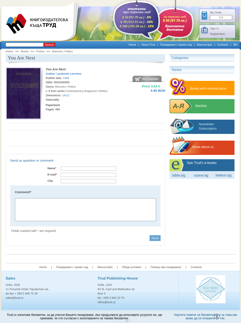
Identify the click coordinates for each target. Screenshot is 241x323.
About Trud (148, 44)
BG (235, 44)
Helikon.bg (223, 175)
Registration (217, 33)
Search (49, 44)
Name (51, 168)
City (50, 180)
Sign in (214, 28)
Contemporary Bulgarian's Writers (87, 91)
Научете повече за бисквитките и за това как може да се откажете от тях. (205, 316)
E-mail (52, 174)
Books (25, 51)
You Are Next (56, 69)
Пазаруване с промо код (176, 44)
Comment (23, 192)
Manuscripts (204, 44)
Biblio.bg (178, 175)
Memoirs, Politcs (62, 51)
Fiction (40, 51)
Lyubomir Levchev (69, 73)
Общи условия (131, 267)
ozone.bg (201, 175)
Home (132, 44)
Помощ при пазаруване (166, 267)
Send (155, 238)
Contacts (222, 44)
